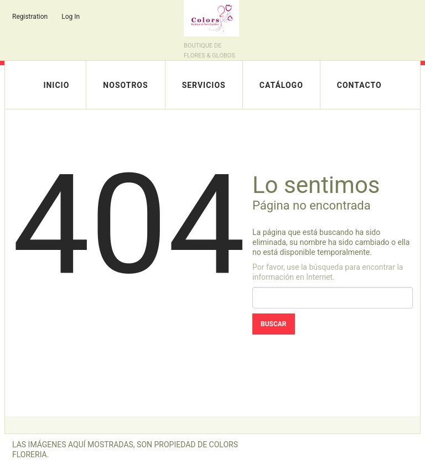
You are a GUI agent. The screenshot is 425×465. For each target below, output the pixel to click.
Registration (30, 16)
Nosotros (125, 85)
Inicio (56, 85)
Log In (70, 16)
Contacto (359, 85)
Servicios (204, 85)
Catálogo (281, 85)
